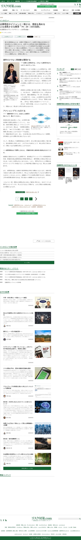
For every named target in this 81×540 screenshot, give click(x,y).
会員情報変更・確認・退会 (12, 530)
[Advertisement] (27, 494)
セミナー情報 (65, 13)
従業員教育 (40, 206)
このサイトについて (18, 534)
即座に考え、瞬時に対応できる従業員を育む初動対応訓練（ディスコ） (23, 279)
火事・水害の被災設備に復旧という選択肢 (11, 255)
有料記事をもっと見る (27, 468)
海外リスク (66, 10)
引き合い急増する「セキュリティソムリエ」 (11, 252)
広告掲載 (77, 13)
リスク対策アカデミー (75, 530)
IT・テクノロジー (25, 10)
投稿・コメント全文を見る (44, 241)
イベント (60, 527)
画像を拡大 (33, 126)
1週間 (75, 69)
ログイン (79, 1)
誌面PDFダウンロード (64, 530)
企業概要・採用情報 (37, 534)
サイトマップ (25, 534)
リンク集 (70, 527)
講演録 (55, 527)
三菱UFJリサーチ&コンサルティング (21, 206)
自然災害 (5, 10)
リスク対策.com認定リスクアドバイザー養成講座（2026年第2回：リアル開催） (25, 274)
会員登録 (3, 530)
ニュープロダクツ (48, 13)
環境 (35, 10)
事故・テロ (15, 10)
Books (74, 527)
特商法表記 (64, 534)
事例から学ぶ (31, 13)
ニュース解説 (4, 13)
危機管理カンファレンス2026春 (13, 282)
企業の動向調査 (22, 13)
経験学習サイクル (18, 205)
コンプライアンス (45, 10)
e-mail (36, 36)
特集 (6, 527)
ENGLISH (53, 534)
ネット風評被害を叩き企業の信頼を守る (10, 259)
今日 (72, 69)
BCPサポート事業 (23, 530)
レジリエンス (62, 525)
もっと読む (27, 262)
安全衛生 (55, 10)
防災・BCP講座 (76, 10)
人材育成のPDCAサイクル (39, 205)
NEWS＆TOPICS (11, 527)
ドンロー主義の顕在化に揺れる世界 (9, 250)
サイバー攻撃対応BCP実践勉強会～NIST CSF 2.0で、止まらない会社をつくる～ (25, 271)
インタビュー (39, 13)
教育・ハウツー (34, 527)
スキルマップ (27, 205)
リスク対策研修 (31, 530)
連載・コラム (57, 13)
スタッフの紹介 (58, 534)
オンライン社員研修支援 (53, 530)
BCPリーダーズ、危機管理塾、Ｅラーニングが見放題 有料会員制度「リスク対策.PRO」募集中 (28, 1)
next (36, 198)
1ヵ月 (79, 69)
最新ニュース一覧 (13, 13)
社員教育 (33, 206)
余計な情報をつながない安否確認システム (11, 257)
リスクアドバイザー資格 (41, 530)
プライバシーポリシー (46, 534)
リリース (65, 527)
